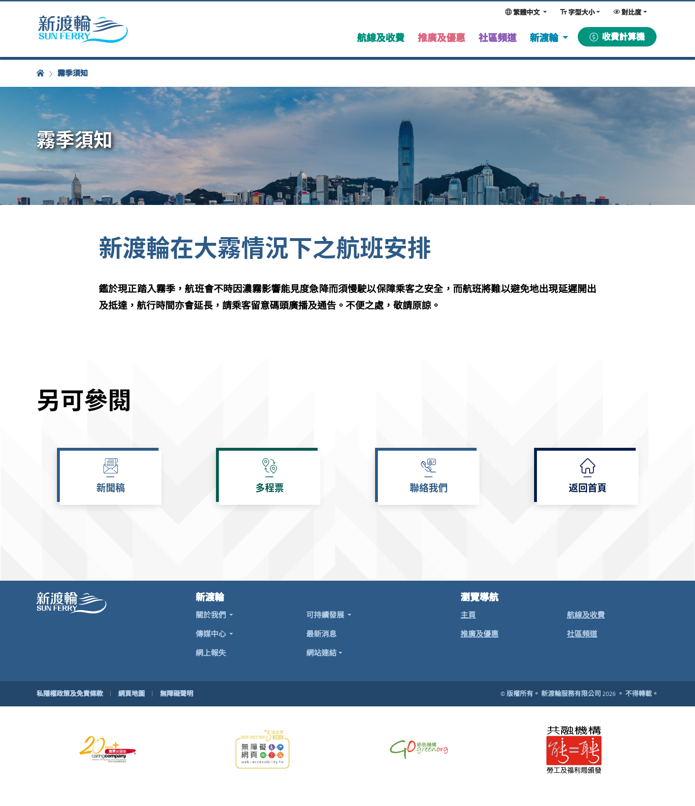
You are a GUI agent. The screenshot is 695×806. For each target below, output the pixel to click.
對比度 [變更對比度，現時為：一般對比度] (627, 12)
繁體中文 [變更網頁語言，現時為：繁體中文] (523, 12)
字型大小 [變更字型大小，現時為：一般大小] (577, 12)
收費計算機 (617, 36)
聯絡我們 (429, 489)
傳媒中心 (211, 634)
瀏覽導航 (479, 597)
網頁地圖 (131, 693)
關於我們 (211, 615)
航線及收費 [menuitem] (380, 38)
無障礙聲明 (176, 693)
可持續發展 (326, 615)
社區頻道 (582, 634)
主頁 (468, 615)
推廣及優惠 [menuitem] (441, 38)
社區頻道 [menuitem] (498, 38)
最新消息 (321, 634)
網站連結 (321, 653)
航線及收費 (586, 615)
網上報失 (211, 653)
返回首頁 (588, 489)
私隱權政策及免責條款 (70, 693)
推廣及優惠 (479, 634)
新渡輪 (545, 38)
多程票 (269, 489)
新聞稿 (110, 489)
